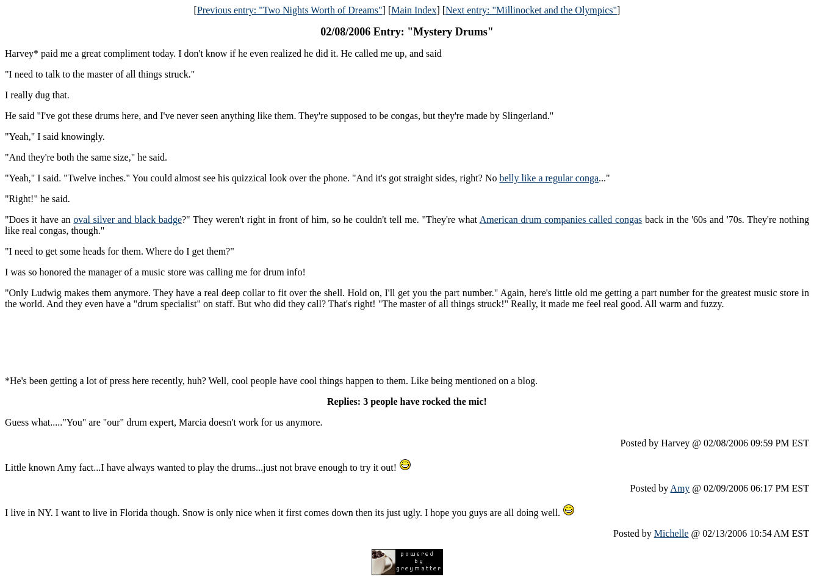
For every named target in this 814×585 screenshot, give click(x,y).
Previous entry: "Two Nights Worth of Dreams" (290, 10)
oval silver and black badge (127, 219)
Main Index (413, 10)
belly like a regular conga (549, 178)
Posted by (650, 488)
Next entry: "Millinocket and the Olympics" (531, 10)
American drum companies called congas (561, 219)
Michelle (671, 533)
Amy (680, 488)
